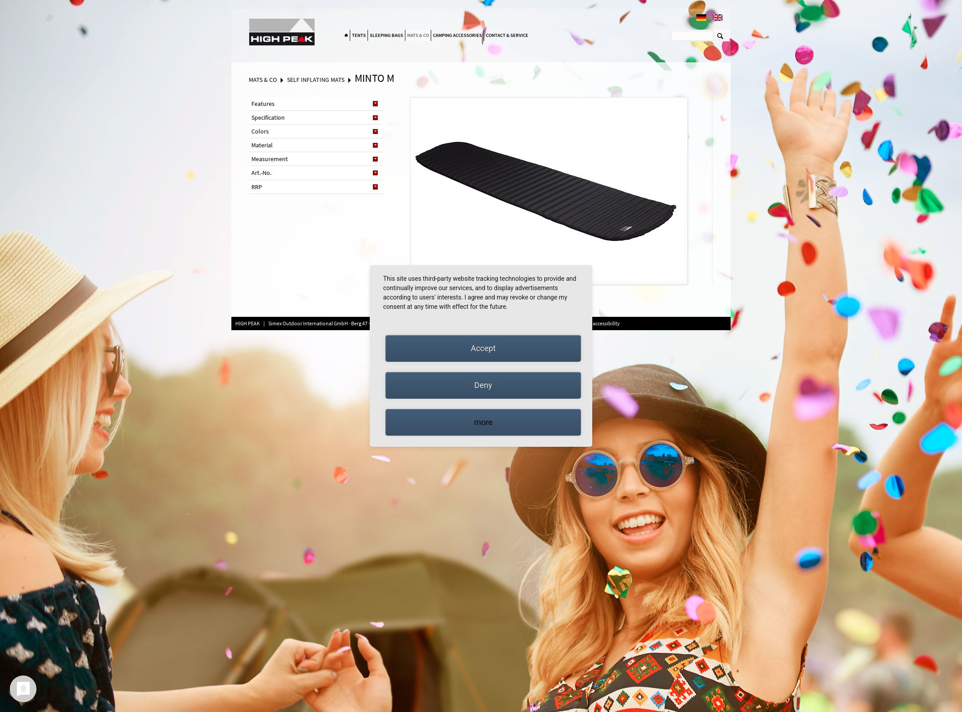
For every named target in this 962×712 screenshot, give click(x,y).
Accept (483, 348)
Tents (359, 35)
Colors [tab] (260, 131)
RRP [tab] (256, 187)
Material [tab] (262, 145)
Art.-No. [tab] (261, 173)
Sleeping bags (386, 35)
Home (346, 35)
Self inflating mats (315, 80)
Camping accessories (457, 35)
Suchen (720, 35)
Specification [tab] (268, 117)
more (483, 422)
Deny (483, 385)
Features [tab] (263, 104)
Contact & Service (507, 35)
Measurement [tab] (269, 159)
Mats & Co (418, 35)
